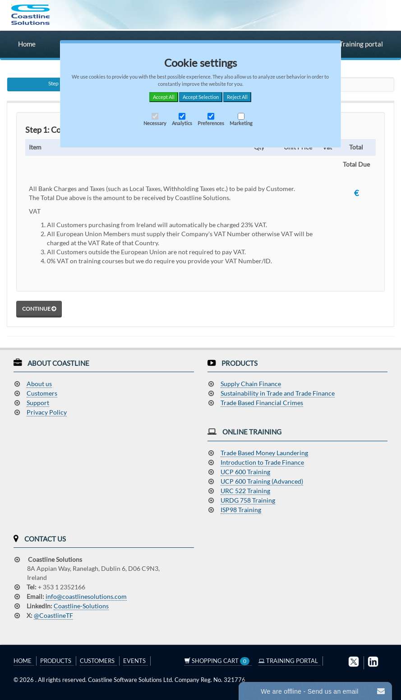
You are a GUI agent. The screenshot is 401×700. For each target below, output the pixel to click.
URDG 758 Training (248, 500)
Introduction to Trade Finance (262, 462)
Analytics (182, 119)
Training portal (357, 44)
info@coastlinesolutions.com (86, 596)
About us (39, 383)
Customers (42, 393)
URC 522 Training (245, 491)
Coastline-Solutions (81, 606)
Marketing (241, 119)
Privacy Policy (47, 412)
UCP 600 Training (245, 472)
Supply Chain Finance (251, 383)
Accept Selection (201, 97)
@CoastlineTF (53, 615)
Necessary (154, 119)
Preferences (211, 119)
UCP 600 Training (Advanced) (262, 481)
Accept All (164, 97)
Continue (39, 308)
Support (38, 402)
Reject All (237, 97)
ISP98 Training (241, 509)
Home (27, 44)
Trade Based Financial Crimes (262, 402)
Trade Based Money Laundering (264, 453)
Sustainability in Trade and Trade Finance (278, 393)
